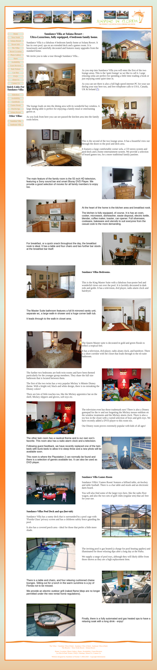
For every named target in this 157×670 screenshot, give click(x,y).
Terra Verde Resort (78, 648)
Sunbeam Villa (15, 125)
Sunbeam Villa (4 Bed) (100, 646)
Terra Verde (15, 37)
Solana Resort (16, 41)
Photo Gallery (16, 55)
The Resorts (66, 648)
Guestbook (16, 102)
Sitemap (82, 653)
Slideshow (15, 95)
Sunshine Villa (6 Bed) (66, 646)
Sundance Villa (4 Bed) (83, 646)
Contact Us (16, 83)
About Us (15, 80)
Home (15, 34)
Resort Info (15, 44)
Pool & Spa (15, 109)
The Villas (15, 48)
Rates (16, 58)
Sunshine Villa (15, 121)
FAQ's (15, 76)
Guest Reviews (15, 66)
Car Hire (16, 73)
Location (63, 651)
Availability (15, 62)
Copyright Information (97, 657)
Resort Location (16, 51)
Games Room (16, 105)
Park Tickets (15, 69)
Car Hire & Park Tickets (64, 653)
